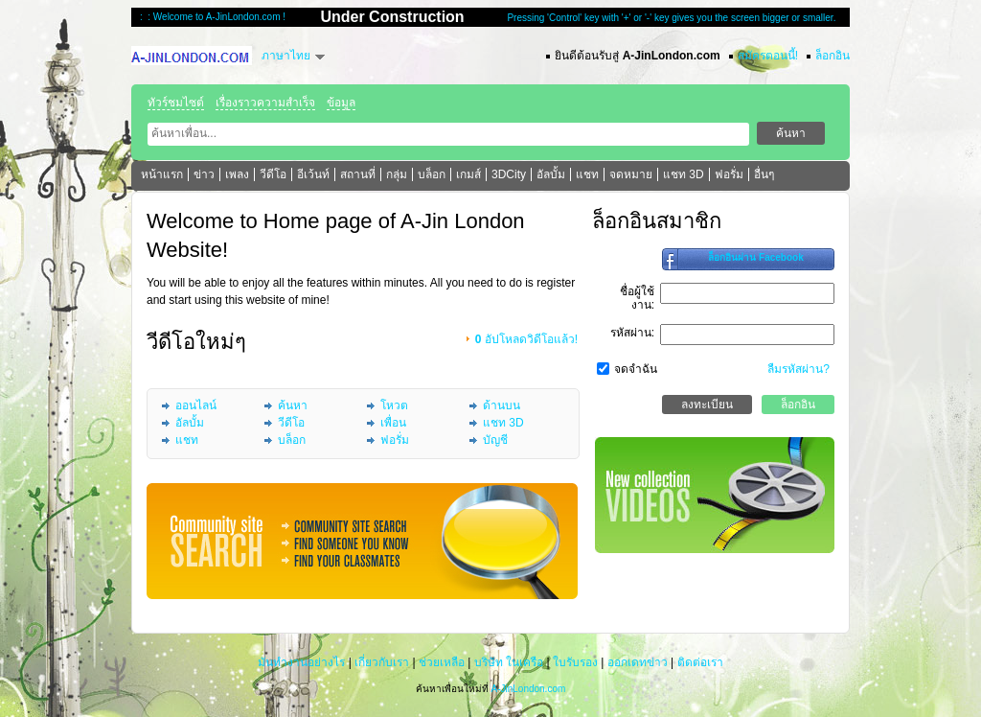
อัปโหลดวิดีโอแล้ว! (526, 339)
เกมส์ (468, 174)
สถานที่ (358, 174)
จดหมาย (630, 174)
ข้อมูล (341, 102)
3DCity (508, 174)
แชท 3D (683, 174)
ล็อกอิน (832, 55)
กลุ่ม (396, 174)
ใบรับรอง (575, 662)
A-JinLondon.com (527, 688)
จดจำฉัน (635, 369)
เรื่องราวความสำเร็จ (265, 102)
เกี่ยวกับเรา (381, 662)
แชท (587, 174)
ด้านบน (501, 405)
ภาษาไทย (286, 55)
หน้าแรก (162, 174)
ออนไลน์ (196, 405)
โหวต (394, 405)
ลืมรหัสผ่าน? (798, 369)
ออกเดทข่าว (637, 662)
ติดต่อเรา (700, 662)
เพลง (237, 174)
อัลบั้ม (550, 174)
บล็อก (431, 174)
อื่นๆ (764, 174)
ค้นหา (293, 405)
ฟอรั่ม (729, 174)
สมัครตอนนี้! (768, 55)
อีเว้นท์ (313, 174)
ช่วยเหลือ (442, 662)
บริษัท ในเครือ (508, 662)
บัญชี (495, 440)
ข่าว (204, 174)
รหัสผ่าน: (632, 332)
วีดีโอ (273, 174)
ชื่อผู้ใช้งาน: (637, 298)
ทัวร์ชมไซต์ (176, 102)
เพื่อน (393, 422)
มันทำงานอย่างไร (301, 662)
